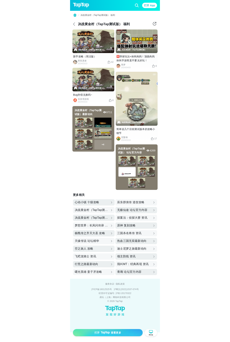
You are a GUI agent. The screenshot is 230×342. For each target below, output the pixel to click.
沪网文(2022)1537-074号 (126, 289)
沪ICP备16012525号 (101, 289)
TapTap (119, 301)
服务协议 (109, 284)
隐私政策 (120, 284)
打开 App (149, 5)
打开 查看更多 (108, 332)
